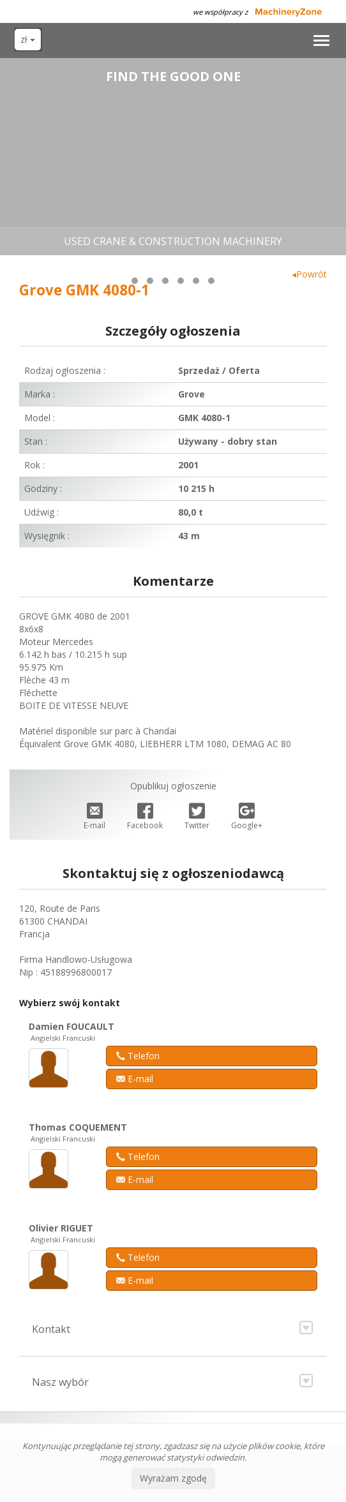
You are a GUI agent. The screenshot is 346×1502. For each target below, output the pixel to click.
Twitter (196, 817)
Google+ (246, 817)
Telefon (138, 1056)
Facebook (145, 817)
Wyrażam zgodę (173, 1478)
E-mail (94, 817)
